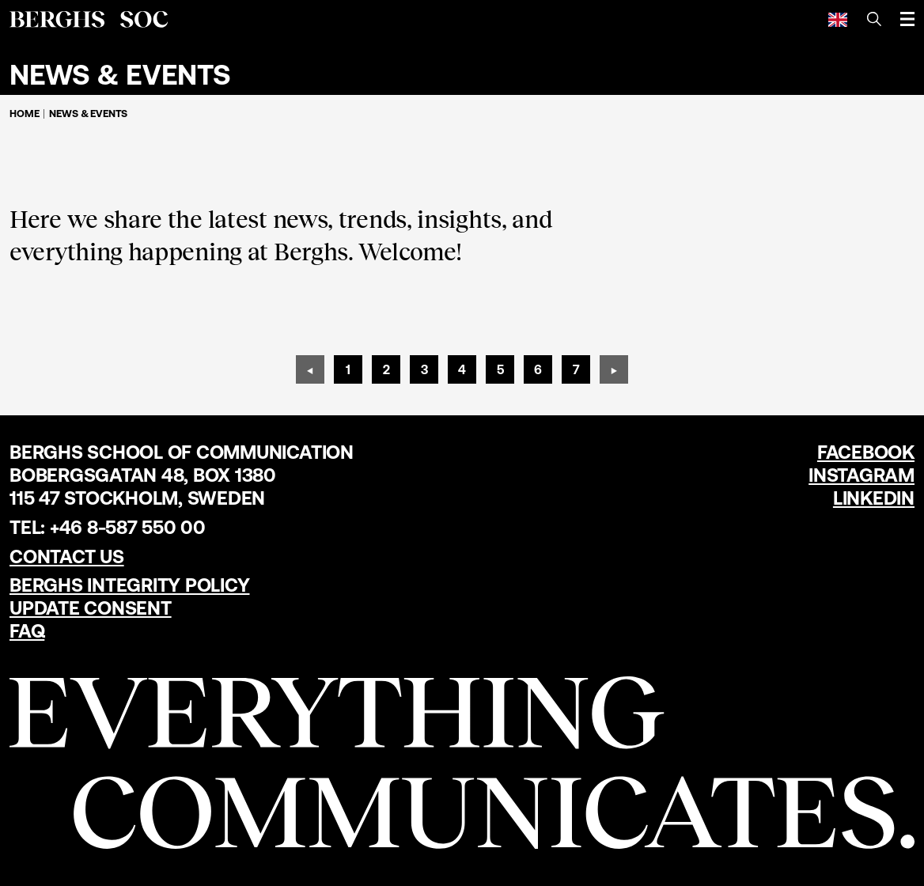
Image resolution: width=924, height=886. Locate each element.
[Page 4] (462, 369)
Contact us (66, 556)
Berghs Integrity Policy (129, 585)
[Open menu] (907, 19)
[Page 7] (576, 369)
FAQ (26, 631)
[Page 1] (348, 369)
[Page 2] (386, 369)
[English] (838, 19)
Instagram (861, 475)
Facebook (866, 452)
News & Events (88, 113)
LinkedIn (874, 498)
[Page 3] (424, 369)
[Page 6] (538, 369)
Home (24, 113)
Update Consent (90, 608)
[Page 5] (500, 369)
